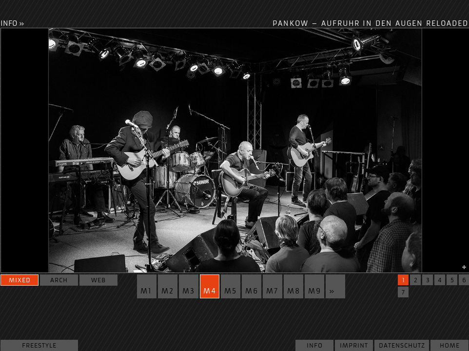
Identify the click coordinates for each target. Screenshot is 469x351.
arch (59, 280)
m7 (272, 291)
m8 (293, 291)
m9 (314, 291)
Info (315, 345)
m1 (146, 291)
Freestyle (39, 345)
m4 (209, 291)
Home (450, 345)
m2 (167, 291)
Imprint (354, 345)
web (98, 280)
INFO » (12, 23)
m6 (251, 291)
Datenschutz (402, 345)
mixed (20, 280)
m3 (188, 291)
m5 (230, 291)
